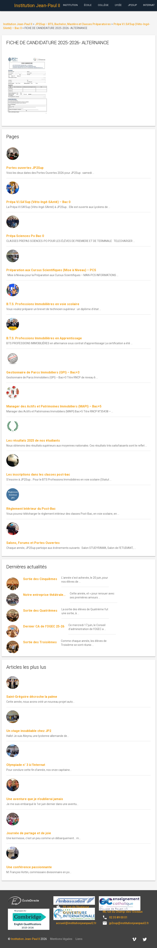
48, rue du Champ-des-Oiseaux (122, 911)
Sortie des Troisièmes (40, 642)
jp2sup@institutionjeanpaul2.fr (129, 923)
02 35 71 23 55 (72, 912)
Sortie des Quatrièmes (40, 610)
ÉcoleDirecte (23, 900)
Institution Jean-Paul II (25, 938)
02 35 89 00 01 (118, 917)
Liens (79, 938)
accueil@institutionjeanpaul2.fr (76, 923)
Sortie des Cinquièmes (40, 579)
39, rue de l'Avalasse (76, 906)
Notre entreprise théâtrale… (44, 595)
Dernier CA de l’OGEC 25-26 (43, 626)
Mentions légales (61, 938)
